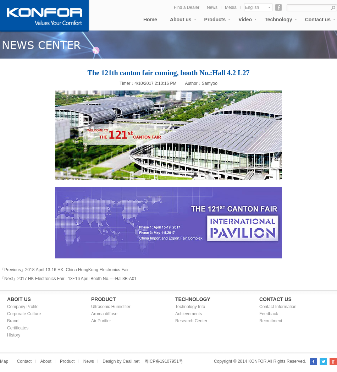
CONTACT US (275, 299)
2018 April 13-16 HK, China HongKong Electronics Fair (77, 269)
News (212, 7)
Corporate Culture (24, 313)
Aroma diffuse (104, 313)
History (13, 335)
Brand (12, 320)
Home (150, 19)
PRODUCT (103, 299)
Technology (278, 19)
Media (231, 7)
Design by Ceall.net (121, 361)
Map (4, 361)
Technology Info (190, 306)
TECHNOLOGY (192, 299)
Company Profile (23, 306)
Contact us (318, 19)
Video (245, 19)
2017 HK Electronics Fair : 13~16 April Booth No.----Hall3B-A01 (77, 278)
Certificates (17, 328)
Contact (24, 361)
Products (215, 19)
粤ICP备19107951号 (163, 361)
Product (67, 361)
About (45, 361)
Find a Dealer (186, 7)
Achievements (188, 313)
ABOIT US (19, 299)
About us (181, 19)
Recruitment (270, 320)
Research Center (191, 320)
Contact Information (278, 306)
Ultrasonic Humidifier (111, 306)
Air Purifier (101, 320)
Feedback (268, 313)
